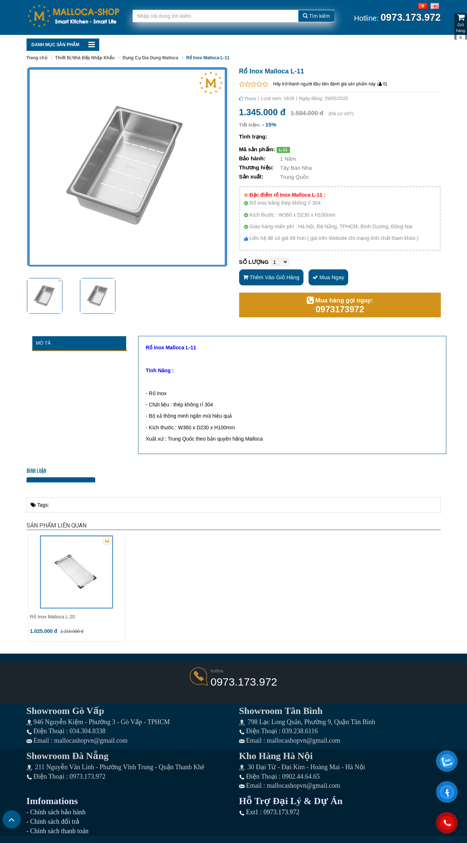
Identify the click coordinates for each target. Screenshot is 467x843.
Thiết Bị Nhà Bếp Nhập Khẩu (85, 57)
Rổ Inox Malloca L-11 (207, 57)
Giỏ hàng (460, 26)
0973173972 (339, 309)
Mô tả (43, 343)
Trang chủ (37, 57)
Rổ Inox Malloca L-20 (52, 616)
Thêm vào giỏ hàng (271, 277)
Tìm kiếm (316, 16)
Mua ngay (329, 277)
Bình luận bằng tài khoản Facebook (61, 479)
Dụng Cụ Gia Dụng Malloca (150, 57)
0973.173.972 (243, 682)
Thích (247, 98)
